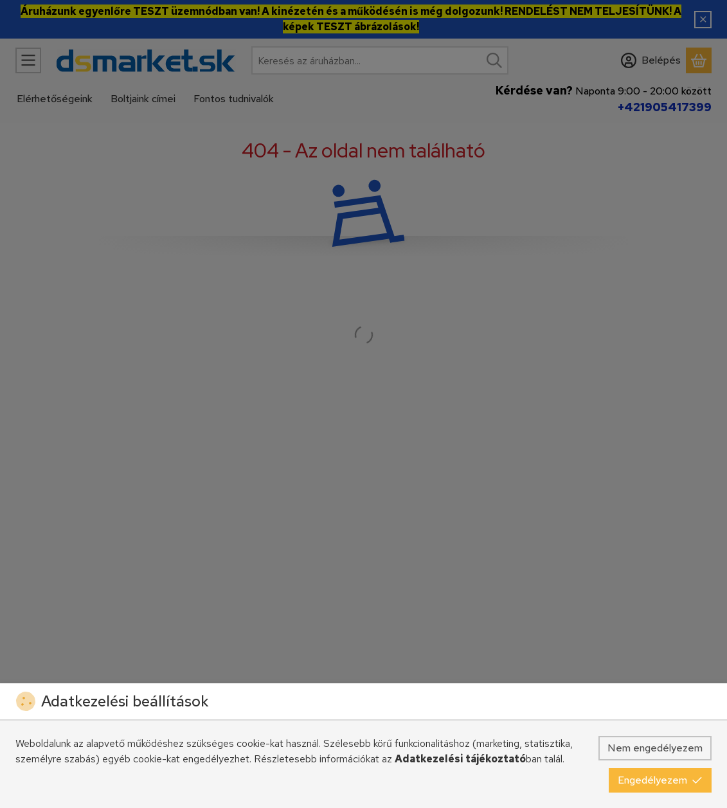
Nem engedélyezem (655, 748)
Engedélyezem (660, 780)
